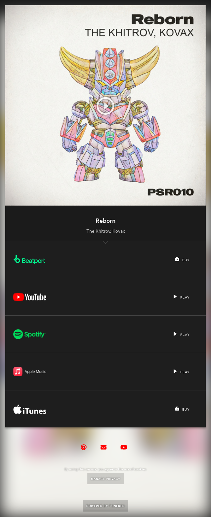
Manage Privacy (105, 478)
